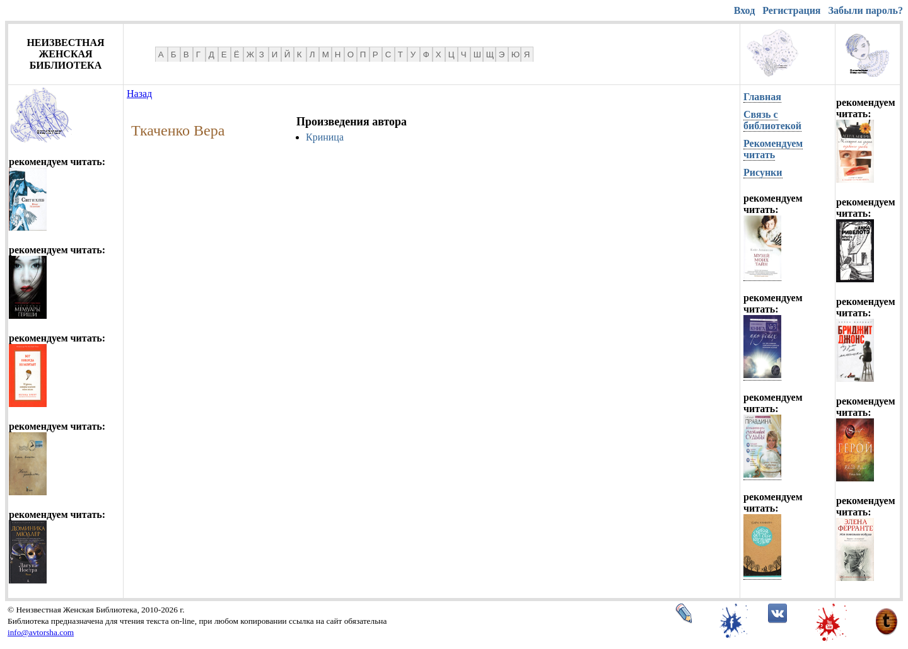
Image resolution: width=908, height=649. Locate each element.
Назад (139, 93)
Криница (325, 137)
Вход (744, 10)
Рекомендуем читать (773, 149)
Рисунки (763, 172)
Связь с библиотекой (772, 120)
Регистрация (791, 10)
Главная (762, 96)
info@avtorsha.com (41, 632)
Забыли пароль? (866, 10)
